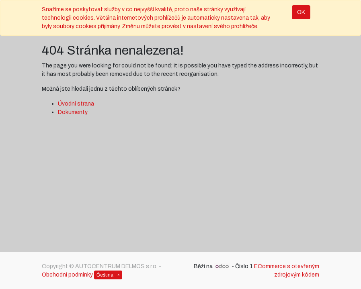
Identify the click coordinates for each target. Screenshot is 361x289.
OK (301, 12)
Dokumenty (73, 112)
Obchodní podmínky (67, 275)
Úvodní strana (76, 104)
